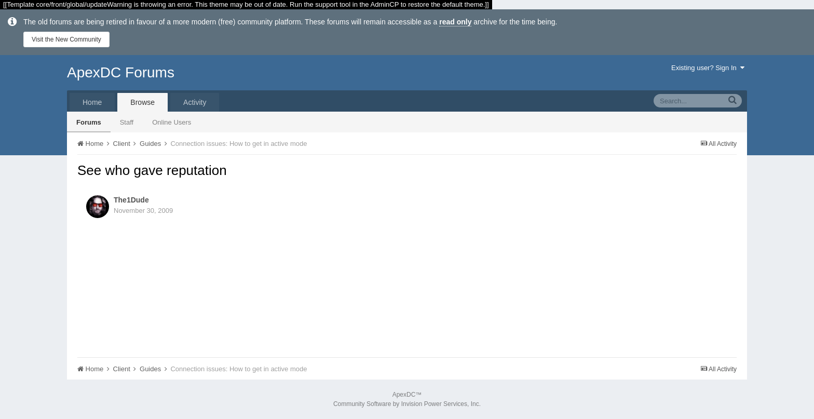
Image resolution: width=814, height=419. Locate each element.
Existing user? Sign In (707, 68)
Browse (142, 102)
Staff (127, 122)
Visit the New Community (66, 39)
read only (455, 22)
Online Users (171, 122)
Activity (194, 102)
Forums (88, 122)
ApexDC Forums (120, 72)
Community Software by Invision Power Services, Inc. (407, 404)
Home (92, 102)
